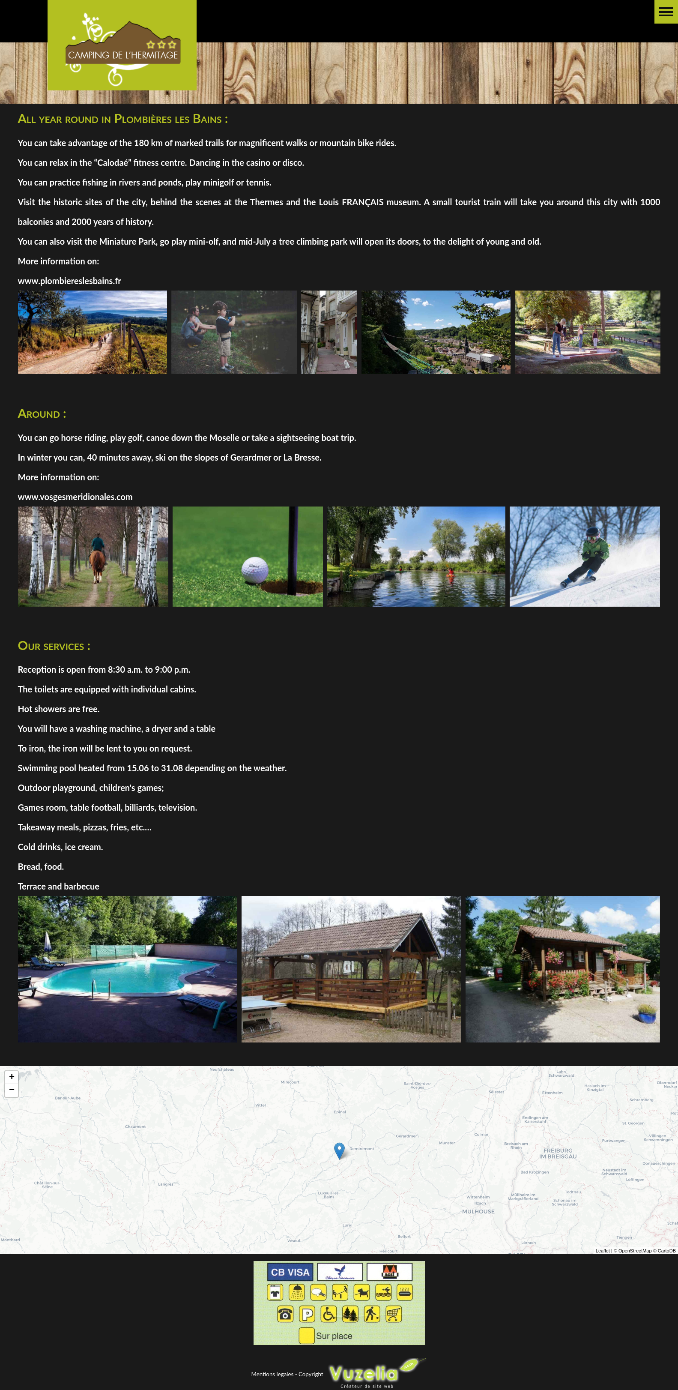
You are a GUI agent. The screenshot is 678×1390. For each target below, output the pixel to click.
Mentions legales (272, 1374)
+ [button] (12, 1086)
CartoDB (667, 1259)
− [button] (12, 1099)
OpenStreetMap (635, 1259)
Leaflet (603, 1259)
